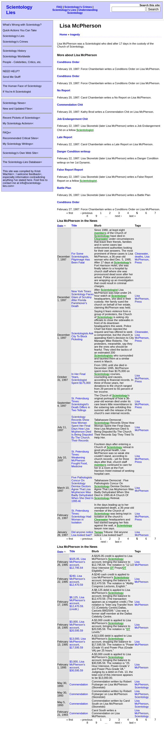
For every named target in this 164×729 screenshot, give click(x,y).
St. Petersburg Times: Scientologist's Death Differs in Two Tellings (80, 404)
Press (138, 262)
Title (74, 225)
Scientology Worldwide (16, 56)
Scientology (142, 687)
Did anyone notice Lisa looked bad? (82, 533)
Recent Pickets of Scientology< (21, 117)
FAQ (59, 6)
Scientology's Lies (64, 9)
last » (132, 215)
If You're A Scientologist (17, 91)
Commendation (78, 684)
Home (63, 34)
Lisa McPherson (142, 258)
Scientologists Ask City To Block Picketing (82, 336)
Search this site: (150, 5)
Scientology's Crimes (78, 6)
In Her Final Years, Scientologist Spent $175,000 (81, 378)
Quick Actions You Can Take (20, 30)
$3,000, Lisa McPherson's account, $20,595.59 (77, 626)
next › (118, 215)
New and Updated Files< (18, 108)
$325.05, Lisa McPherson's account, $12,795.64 (77, 563)
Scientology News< (14, 102)
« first (69, 212)
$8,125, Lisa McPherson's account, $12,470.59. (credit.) (77, 603)
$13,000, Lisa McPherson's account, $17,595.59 (77, 643)
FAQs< (7, 132)
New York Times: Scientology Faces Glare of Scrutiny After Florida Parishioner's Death (82, 299)
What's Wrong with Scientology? (22, 24)
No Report (63, 90)
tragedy (75, 34)
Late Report (64, 137)
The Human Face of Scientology (22, 85)
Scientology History (14, 50)
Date (61, 225)
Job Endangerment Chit (72, 118)
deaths (139, 256)
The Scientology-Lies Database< (22, 162)
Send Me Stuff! (12, 76)
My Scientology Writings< (18, 143)
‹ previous (86, 212)
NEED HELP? (11, 71)
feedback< (35, 174)
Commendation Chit (70, 104)
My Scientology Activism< (18, 123)
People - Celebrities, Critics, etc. (22, 62)
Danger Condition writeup (73, 151)
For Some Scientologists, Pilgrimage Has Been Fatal (80, 258)
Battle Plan (64, 187)
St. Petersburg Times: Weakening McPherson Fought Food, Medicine (80, 459)
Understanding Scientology (82, 11)
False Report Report (70, 169)
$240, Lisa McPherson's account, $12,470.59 (77, 580)
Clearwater (141, 253)
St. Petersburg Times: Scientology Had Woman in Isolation (81, 516)
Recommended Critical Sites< (21, 138)
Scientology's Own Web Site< (20, 152)
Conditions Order (68, 62)
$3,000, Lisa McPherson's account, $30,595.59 (77, 666)
